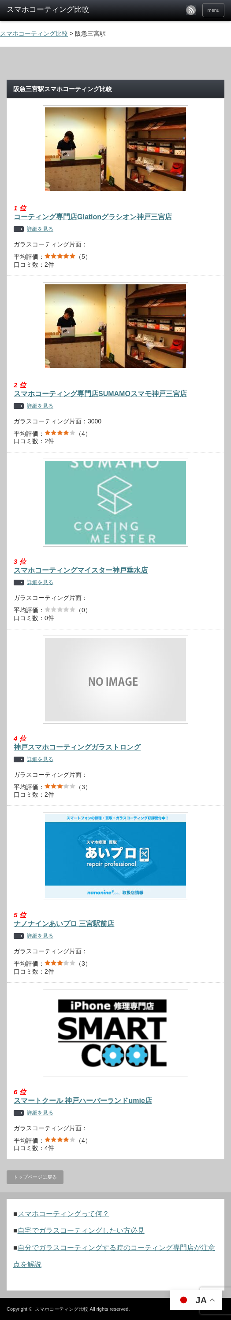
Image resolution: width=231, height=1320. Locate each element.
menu (213, 10)
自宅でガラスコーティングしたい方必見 (81, 1230)
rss (191, 10)
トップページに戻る (35, 1177)
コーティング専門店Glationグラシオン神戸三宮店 (93, 217)
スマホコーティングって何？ (63, 1213)
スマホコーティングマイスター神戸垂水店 (81, 570)
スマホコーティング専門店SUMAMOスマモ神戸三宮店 (100, 393)
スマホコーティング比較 (61, 1309)
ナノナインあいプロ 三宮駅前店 (64, 923)
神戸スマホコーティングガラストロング (77, 747)
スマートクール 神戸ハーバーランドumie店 (83, 1100)
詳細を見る (40, 229)
